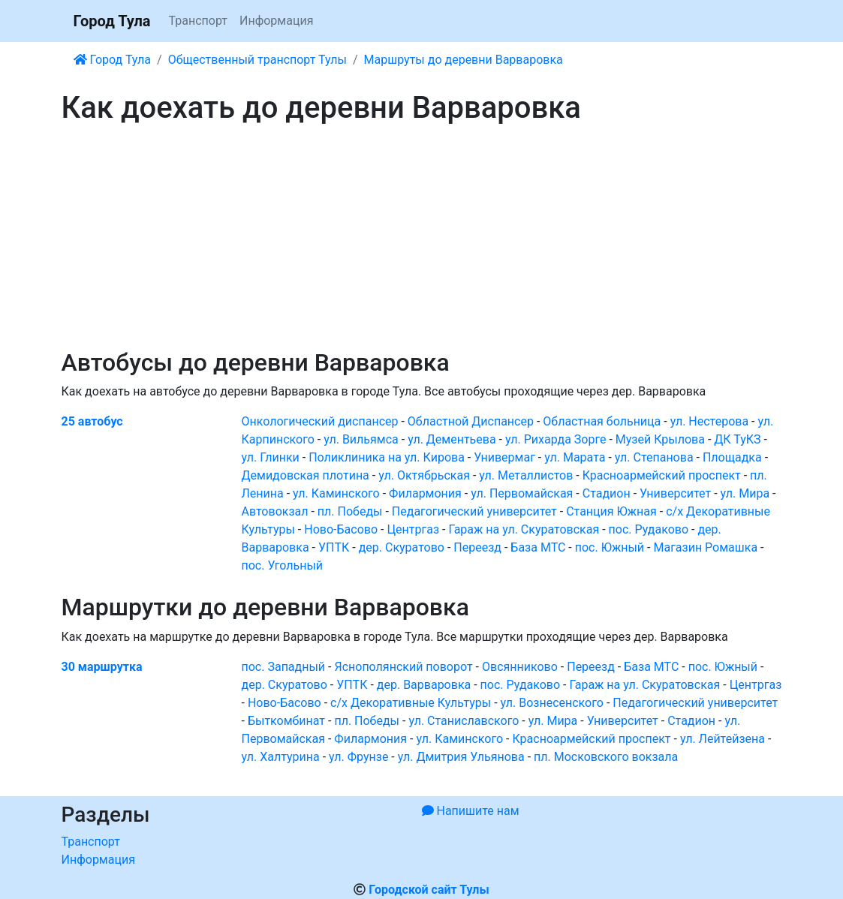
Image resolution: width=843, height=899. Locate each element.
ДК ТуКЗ (737, 439)
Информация (276, 21)
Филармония (425, 493)
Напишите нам (470, 811)
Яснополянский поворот (403, 667)
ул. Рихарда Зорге (555, 439)
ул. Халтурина (281, 757)
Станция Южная (611, 511)
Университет (675, 493)
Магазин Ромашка (705, 547)
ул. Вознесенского (552, 703)
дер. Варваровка (424, 685)
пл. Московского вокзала (606, 757)
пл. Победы (350, 511)
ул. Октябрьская (424, 475)
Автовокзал (275, 511)
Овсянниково (520, 667)
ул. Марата (574, 457)
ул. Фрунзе (358, 757)
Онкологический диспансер (320, 421)
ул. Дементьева (452, 439)
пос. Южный (609, 547)
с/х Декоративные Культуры (410, 703)
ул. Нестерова (709, 421)
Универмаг (504, 457)
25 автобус (92, 421)
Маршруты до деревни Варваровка (463, 60)
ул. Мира (745, 493)
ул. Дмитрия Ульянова (461, 757)
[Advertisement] (422, 237)
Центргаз (413, 529)
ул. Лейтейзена (722, 739)
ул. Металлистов (526, 475)
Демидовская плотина (305, 475)
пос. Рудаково (649, 529)
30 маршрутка (102, 667)
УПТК (333, 547)
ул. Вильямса (361, 439)
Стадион (607, 493)
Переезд (477, 547)
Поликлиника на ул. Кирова (387, 457)
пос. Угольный (283, 565)
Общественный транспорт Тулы (257, 60)
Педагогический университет (474, 511)
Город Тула (112, 21)
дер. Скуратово (401, 547)
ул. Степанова (654, 457)
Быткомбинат (286, 721)
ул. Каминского (336, 493)
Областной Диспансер (471, 421)
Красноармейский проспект (662, 475)
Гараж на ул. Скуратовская (523, 529)
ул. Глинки (271, 457)
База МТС (537, 547)
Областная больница (602, 421)
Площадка (732, 457)
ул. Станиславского (463, 721)
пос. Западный (284, 667)
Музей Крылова (660, 439)
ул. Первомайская (522, 493)
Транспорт (198, 21)
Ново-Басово (341, 529)
